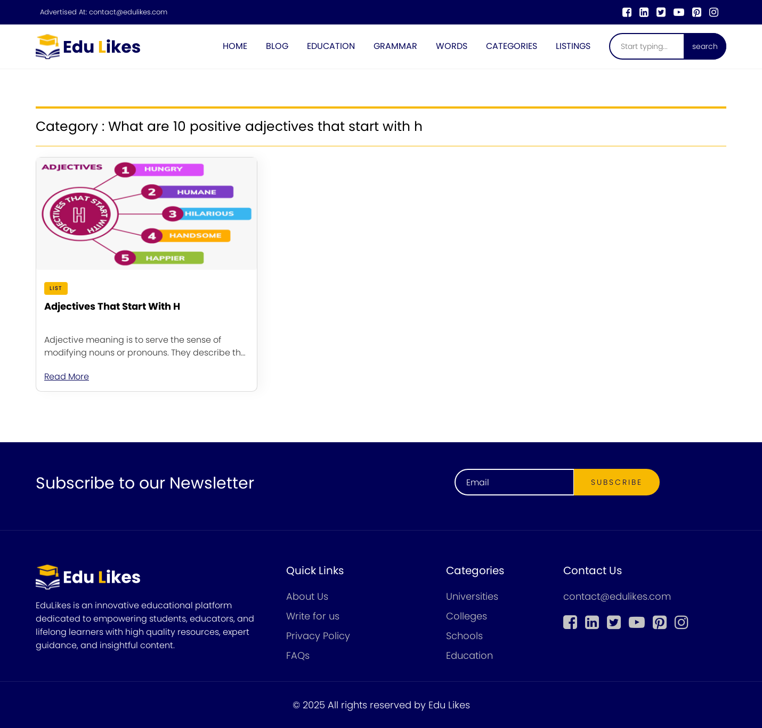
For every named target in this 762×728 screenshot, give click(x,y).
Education (331, 46)
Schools (464, 635)
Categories (511, 46)
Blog (277, 46)
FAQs (298, 655)
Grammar (395, 46)
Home (235, 46)
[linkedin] (643, 12)
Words (451, 46)
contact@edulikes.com (128, 12)
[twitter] (661, 12)
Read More (66, 376)
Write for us (312, 616)
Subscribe (617, 482)
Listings (573, 46)
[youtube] (679, 12)
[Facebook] (626, 12)
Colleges (466, 616)
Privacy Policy (318, 635)
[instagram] (713, 12)
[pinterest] (696, 12)
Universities (472, 596)
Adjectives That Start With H (112, 306)
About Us (307, 596)
